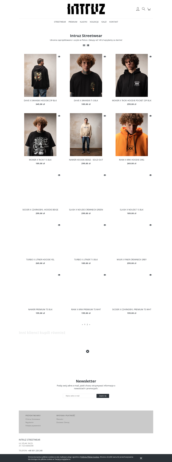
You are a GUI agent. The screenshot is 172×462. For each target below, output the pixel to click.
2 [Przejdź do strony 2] (87, 324)
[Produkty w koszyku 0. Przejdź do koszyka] (149, 10)
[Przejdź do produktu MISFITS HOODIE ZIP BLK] (40, 361)
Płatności (59, 419)
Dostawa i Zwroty (62, 422)
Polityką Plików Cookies (89, 457)
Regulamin (29, 422)
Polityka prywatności (33, 425)
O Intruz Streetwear (33, 419)
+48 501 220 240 (35, 450)
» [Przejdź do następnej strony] (89, 324)
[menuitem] (60, 22)
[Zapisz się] (102, 396)
